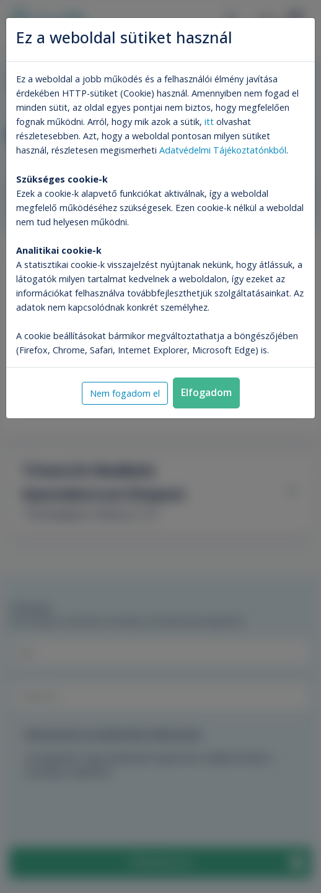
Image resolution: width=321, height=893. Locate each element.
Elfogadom (206, 392)
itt (209, 121)
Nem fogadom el (125, 393)
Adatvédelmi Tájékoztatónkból (222, 150)
